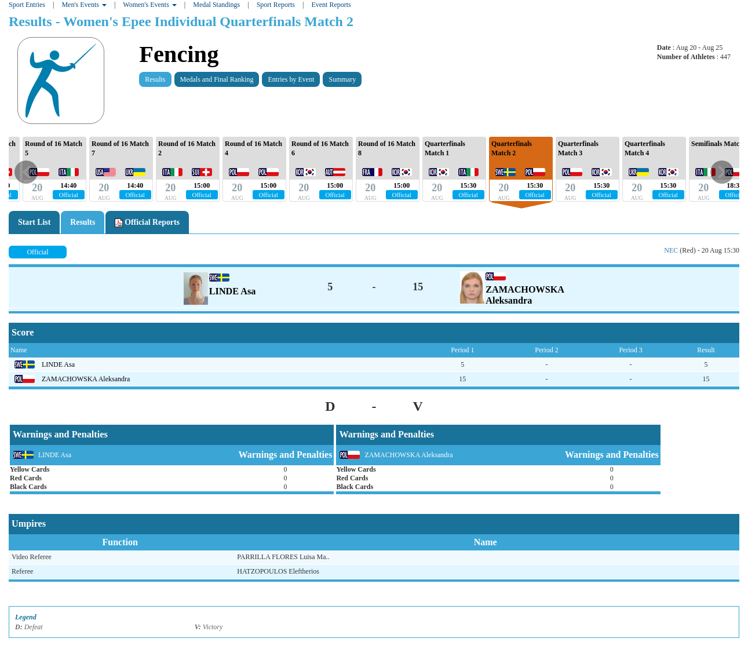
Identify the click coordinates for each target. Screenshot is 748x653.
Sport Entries (27, 5)
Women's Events (150, 5)
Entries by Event (291, 79)
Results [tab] (82, 222)
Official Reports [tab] (147, 222)
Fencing (178, 54)
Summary (342, 79)
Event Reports (331, 5)
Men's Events (84, 5)
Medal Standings (216, 5)
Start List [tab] (34, 222)
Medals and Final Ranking (217, 79)
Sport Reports (276, 5)
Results (155, 79)
